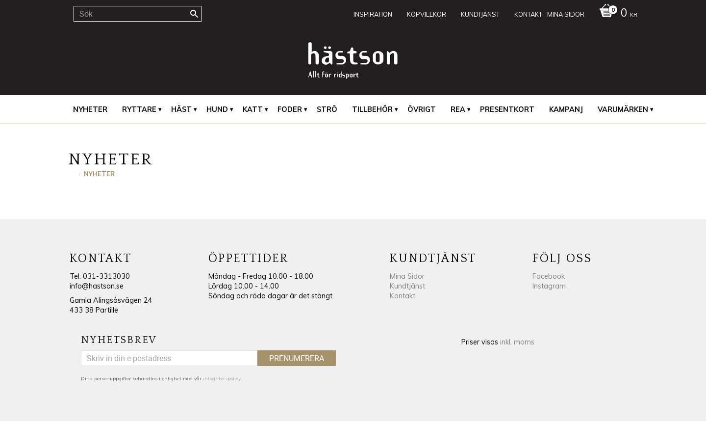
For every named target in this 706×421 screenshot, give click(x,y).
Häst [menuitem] (181, 109)
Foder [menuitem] (289, 109)
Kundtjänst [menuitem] (480, 14)
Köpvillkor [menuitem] (426, 14)
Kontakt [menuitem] (528, 14)
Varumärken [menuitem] (623, 109)
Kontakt (402, 295)
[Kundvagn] (615, 13)
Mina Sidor (407, 276)
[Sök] (194, 13)
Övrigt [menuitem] (421, 109)
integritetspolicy (222, 378)
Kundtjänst (407, 286)
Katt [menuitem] (253, 109)
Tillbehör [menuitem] (372, 109)
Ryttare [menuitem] (139, 109)
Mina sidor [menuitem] (565, 14)
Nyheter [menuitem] (90, 109)
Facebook (548, 276)
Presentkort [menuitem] (507, 109)
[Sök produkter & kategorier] (138, 14)
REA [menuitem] (458, 109)
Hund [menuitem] (217, 109)
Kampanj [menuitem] (566, 109)
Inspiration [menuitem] (372, 14)
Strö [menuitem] (327, 109)
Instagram (549, 286)
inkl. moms (517, 342)
